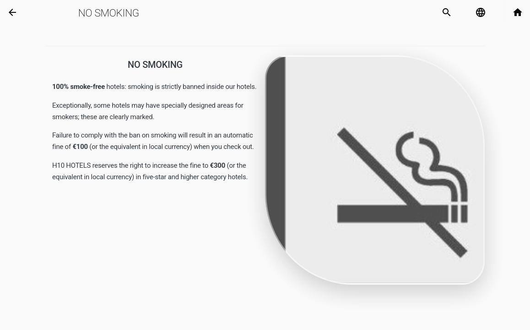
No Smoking (108, 13)
